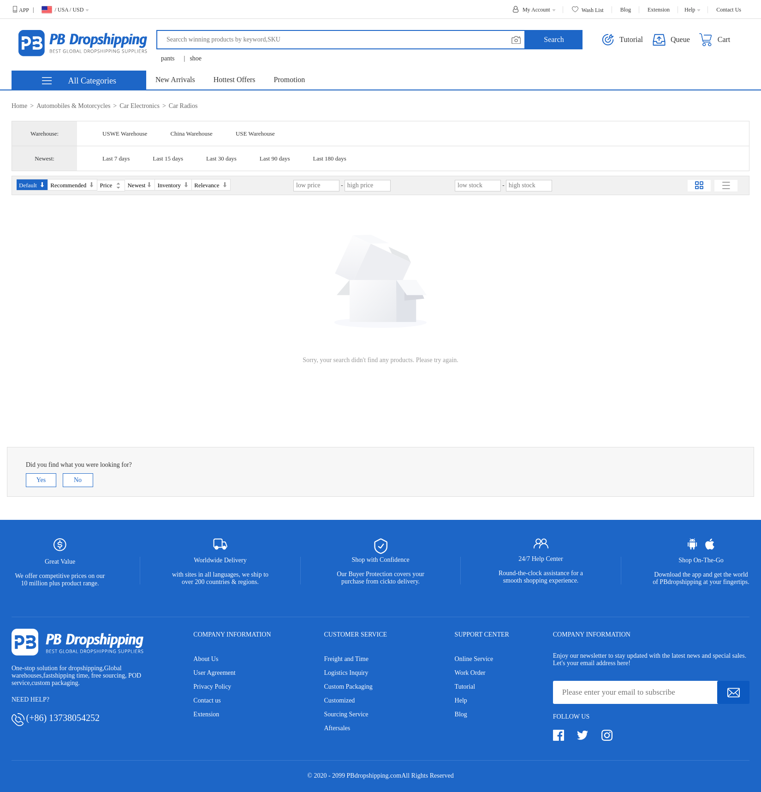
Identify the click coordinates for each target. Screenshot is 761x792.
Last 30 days (221, 158)
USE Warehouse (255, 133)
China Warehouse (191, 133)
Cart (715, 40)
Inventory (173, 185)
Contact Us (728, 9)
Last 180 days (329, 158)
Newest (139, 185)
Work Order (470, 672)
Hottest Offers (235, 79)
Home (19, 105)
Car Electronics (139, 105)
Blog (461, 714)
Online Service (474, 658)
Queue (671, 40)
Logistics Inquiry (346, 672)
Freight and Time (346, 658)
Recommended (72, 185)
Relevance (210, 185)
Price (110, 185)
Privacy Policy (212, 686)
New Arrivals (175, 79)
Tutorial (465, 686)
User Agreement (214, 672)
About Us (205, 658)
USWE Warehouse (124, 133)
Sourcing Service (346, 714)
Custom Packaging (348, 686)
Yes (41, 479)
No (78, 479)
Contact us (207, 700)
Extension (206, 714)
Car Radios (183, 105)
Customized (339, 700)
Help (461, 700)
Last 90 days (275, 158)
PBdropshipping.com (374, 775)
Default (32, 185)
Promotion (289, 79)
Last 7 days (116, 158)
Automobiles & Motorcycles (73, 105)
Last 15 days (168, 158)
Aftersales (337, 728)
